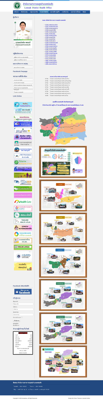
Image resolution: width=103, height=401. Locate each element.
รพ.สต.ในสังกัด (44, 12)
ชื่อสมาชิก (15, 301)
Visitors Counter (23, 353)
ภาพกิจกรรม (65, 12)
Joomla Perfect (86, 398)
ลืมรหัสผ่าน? (16, 325)
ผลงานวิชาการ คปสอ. (19, 67)
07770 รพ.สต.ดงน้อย (50, 55)
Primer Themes (77, 398)
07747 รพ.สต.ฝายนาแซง (51, 26)
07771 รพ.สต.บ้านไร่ (50, 56)
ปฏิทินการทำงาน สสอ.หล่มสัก (21, 57)
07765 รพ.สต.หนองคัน (51, 48)
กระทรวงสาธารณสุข (19, 82)
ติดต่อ (84, 12)
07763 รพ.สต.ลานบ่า (50, 44)
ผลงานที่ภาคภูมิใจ (55, 12)
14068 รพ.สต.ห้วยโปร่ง (51, 62)
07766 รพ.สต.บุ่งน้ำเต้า (51, 49)
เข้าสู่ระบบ (16, 320)
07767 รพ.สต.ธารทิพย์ (51, 51)
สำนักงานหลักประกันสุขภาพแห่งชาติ (23, 85)
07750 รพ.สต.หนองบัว (51, 31)
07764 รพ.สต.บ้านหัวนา (51, 46)
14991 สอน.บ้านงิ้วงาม (51, 64)
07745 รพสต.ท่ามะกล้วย (51, 24)
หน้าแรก (16, 12)
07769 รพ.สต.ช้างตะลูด (51, 53)
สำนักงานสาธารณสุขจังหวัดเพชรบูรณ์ (21, 88)
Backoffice (19, 392)
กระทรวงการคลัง (18, 80)
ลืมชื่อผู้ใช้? (15, 323)
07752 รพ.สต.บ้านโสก (51, 35)
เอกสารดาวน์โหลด (75, 12)
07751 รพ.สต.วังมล (50, 33)
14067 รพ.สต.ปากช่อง (50, 60)
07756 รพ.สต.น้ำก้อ (50, 37)
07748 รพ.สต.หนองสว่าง (51, 28)
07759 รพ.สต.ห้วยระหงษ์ (51, 42)
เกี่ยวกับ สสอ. (24, 12)
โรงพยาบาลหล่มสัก (18, 92)
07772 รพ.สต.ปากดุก (50, 58)
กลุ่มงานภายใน (34, 12)
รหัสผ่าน (15, 306)
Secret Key (15, 312)
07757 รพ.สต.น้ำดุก (50, 39)
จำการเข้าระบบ (17, 317)
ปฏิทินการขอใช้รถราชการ (20, 60)
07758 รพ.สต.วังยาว (50, 40)
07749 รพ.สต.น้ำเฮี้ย (50, 30)
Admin (14, 392)
